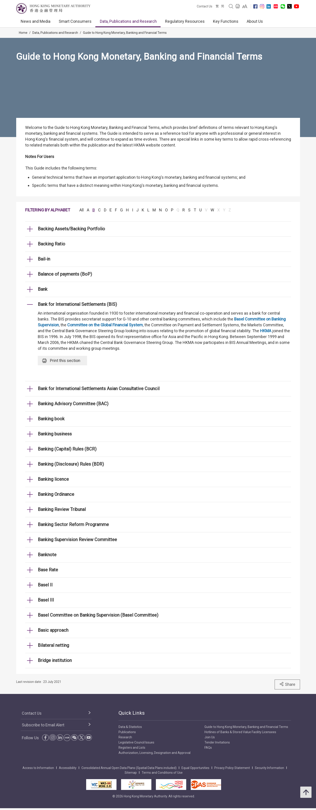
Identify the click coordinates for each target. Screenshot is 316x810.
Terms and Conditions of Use (162, 772)
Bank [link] (42, 289)
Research (125, 737)
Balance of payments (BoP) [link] (65, 274)
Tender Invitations (217, 742)
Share (287, 684)
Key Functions (225, 21)
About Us (255, 21)
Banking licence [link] (53, 479)
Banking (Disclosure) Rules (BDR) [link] (71, 464)
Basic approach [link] (53, 630)
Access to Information (38, 768)
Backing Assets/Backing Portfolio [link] (71, 228)
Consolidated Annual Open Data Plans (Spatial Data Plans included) (129, 768)
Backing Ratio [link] (51, 244)
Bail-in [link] (44, 259)
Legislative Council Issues (136, 742)
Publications (127, 732)
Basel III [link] (46, 600)
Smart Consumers (75, 21)
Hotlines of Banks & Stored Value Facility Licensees (240, 732)
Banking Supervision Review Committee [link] (77, 539)
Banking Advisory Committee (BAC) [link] (73, 403)
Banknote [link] (47, 554)
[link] (244, 6)
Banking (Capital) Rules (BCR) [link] (67, 449)
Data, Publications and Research (128, 21)
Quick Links (132, 713)
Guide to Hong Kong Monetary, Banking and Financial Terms (125, 32)
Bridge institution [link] (55, 660)
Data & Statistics (130, 727)
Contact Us (204, 6)
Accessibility (67, 768)
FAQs (208, 747)
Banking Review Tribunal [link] (62, 509)
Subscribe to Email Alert (43, 725)
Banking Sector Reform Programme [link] (73, 524)
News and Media (35, 21)
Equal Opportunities (195, 768)
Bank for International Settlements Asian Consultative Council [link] (98, 388)
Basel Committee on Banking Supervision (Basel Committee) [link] (98, 615)
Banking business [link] (55, 434)
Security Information (269, 768)
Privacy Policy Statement (232, 768)
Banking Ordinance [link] (56, 494)
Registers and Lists (132, 747)
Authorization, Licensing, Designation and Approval (154, 753)
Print (61, 360)
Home (23, 32)
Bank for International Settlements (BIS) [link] (77, 304)
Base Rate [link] (48, 569)
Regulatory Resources (185, 21)
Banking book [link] (51, 418)
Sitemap (131, 772)
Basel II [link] (45, 585)
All (81, 210)
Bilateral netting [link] (53, 645)
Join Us (209, 737)
